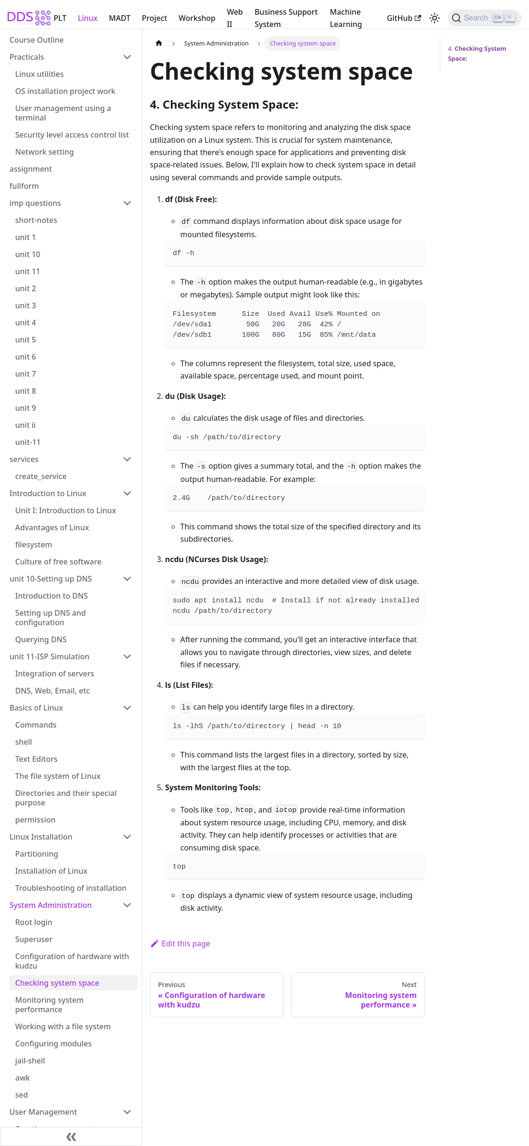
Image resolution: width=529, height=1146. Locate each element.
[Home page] (159, 43)
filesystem (33, 544)
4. (477, 53)
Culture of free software (58, 561)
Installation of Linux (51, 871)
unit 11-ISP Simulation (49, 656)
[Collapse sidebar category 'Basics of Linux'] (127, 707)
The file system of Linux (58, 776)
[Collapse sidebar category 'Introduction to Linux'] (127, 493)
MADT (119, 18)
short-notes (36, 220)
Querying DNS (40, 639)
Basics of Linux (36, 707)
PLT (60, 18)
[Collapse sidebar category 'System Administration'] (127, 905)
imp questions (35, 203)
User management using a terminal (63, 113)
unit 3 (25, 305)
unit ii (25, 425)
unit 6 (25, 356)
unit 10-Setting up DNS (50, 578)
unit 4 (25, 322)
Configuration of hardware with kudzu (72, 961)
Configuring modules (53, 1043)
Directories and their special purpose (66, 798)
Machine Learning (346, 18)
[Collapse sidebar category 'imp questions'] (127, 203)
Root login (33, 922)
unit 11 (27, 271)
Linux (88, 18)
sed (21, 1095)
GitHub (404, 18)
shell (23, 742)
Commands (35, 725)
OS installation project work (65, 91)
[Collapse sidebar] (71, 1136)
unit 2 (25, 288)
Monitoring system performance (49, 1005)
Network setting (44, 152)
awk (22, 1077)
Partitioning (36, 854)
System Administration (50, 905)
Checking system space (57, 983)
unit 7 (25, 374)
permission (35, 819)
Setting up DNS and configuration (50, 618)
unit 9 (25, 408)
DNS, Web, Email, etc (52, 690)
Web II (235, 18)
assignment (30, 169)
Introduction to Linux (47, 493)
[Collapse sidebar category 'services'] (127, 459)
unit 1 (25, 237)
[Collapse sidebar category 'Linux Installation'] (127, 836)
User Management (43, 1112)
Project (154, 18)
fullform (24, 186)
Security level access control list (72, 134)
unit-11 (28, 442)
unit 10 (27, 254)
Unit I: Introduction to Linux (65, 510)
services (23, 459)
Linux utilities (39, 74)
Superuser (33, 939)
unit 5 (25, 339)
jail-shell (30, 1060)
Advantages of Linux (52, 527)
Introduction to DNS (51, 596)
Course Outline (36, 40)
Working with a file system (63, 1026)
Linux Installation (41, 837)
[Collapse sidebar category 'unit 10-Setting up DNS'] (127, 578)
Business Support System (286, 18)
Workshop (196, 18)
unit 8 (25, 391)
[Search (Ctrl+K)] (484, 18)
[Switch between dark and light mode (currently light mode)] (434, 18)
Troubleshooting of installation (71, 888)
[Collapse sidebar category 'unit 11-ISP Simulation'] (127, 656)
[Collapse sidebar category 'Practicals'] (127, 57)
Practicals (26, 57)
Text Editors (36, 759)
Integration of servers (54, 673)
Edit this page (180, 943)
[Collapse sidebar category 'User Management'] (127, 1111)
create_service (40, 476)
